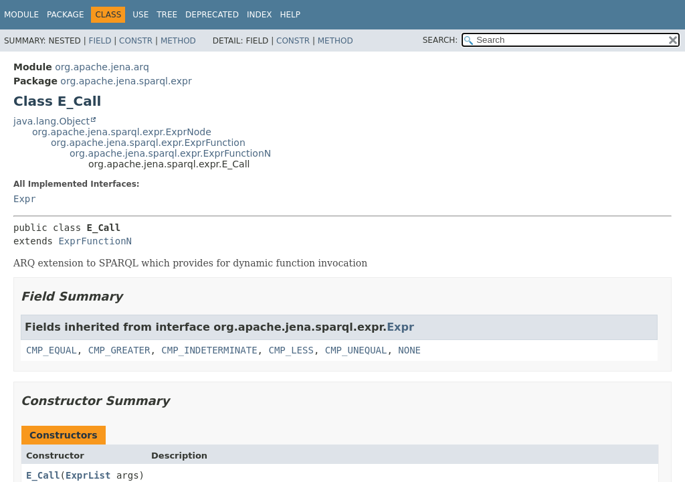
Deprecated (212, 14)
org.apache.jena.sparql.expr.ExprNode (121, 132)
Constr (136, 41)
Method (178, 41)
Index (259, 14)
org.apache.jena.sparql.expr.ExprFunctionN (170, 153)
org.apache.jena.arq (102, 67)
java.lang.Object (51, 121)
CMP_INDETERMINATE (209, 350)
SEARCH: (440, 40)
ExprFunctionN (95, 241)
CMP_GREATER (119, 350)
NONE (409, 350)
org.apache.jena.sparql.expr (125, 81)
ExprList (88, 475)
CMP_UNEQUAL (356, 350)
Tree (167, 14)
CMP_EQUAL (51, 350)
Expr (24, 198)
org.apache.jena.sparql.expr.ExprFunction (148, 142)
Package (65, 14)
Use (140, 14)
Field (99, 41)
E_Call (43, 475)
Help (290, 14)
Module (21, 14)
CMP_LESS (290, 350)
